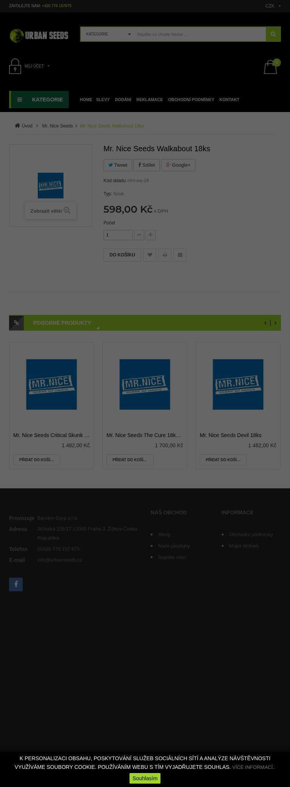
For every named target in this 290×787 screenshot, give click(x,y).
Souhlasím (145, 778)
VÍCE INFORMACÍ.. (253, 767)
